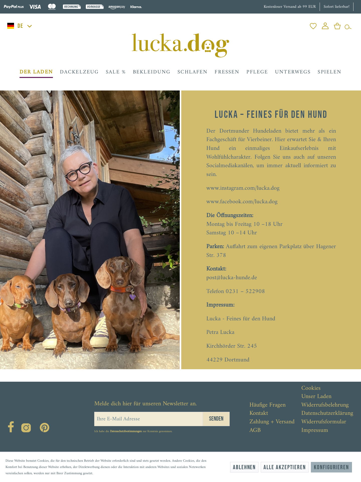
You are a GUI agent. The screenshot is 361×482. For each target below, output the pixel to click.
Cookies (311, 388)
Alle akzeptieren (284, 467)
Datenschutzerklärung (327, 413)
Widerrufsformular (323, 422)
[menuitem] (313, 24)
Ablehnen (244, 467)
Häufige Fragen (267, 405)
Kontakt (258, 413)
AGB (255, 430)
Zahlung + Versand (272, 422)
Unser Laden (316, 397)
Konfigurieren (331, 467)
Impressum (314, 430)
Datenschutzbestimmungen (126, 431)
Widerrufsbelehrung (325, 405)
